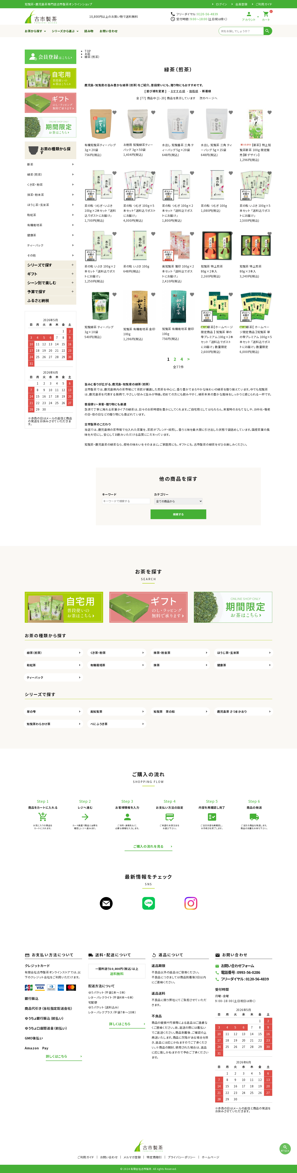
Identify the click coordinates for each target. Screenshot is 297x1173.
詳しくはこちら (56, 1056)
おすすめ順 (178, 91)
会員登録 (241, 4)
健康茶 (31, 235)
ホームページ (210, 1157)
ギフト (32, 273)
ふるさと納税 (38, 300)
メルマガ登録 (132, 1157)
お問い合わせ (109, 31)
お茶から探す (33, 31)
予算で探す (36, 291)
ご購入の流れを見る (148, 846)
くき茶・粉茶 (35, 184)
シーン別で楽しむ (41, 282)
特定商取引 (154, 1157)
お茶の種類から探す (49, 150)
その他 (31, 255)
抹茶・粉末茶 (35, 195)
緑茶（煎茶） (34, 174)
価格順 (193, 91)
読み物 (88, 31)
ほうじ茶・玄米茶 (38, 205)
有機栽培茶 (34, 225)
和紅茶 (31, 215)
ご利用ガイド (264, 4)
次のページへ (208, 98)
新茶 (30, 164)
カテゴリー (161, 494)
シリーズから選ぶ (63, 31)
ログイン (221, 4)
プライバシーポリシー (182, 1157)
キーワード (109, 494)
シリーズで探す (39, 265)
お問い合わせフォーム (234, 965)
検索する (178, 514)
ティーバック (35, 245)
